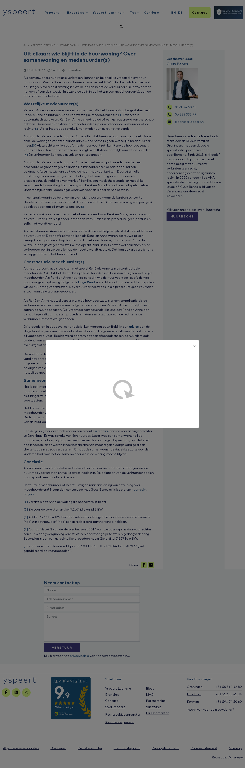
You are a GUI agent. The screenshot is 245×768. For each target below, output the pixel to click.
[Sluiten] (194, 345)
